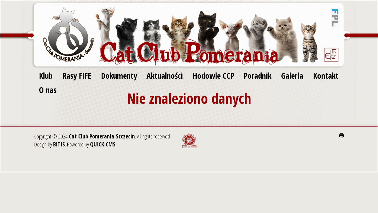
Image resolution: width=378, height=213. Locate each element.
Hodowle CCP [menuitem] (213, 75)
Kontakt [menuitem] (325, 75)
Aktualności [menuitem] (164, 75)
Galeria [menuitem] (292, 75)
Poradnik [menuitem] (257, 75)
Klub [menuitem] (46, 75)
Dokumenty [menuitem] (119, 75)
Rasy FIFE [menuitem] (76, 75)
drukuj (341, 135)
